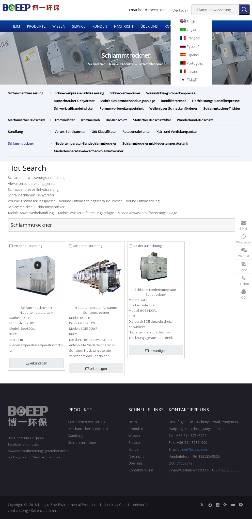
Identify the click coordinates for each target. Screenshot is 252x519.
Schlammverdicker (49, 207)
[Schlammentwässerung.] (215, 9)
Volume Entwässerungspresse (32, 201)
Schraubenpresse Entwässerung (33, 189)
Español (189, 55)
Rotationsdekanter (137, 131)
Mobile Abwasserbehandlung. (31, 212)
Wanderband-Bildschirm (195, 120)
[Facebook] (210, 505)
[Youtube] (233, 505)
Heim (132, 421)
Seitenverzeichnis (44, 510)
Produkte (135, 428)
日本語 (188, 80)
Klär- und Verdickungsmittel (177, 131)
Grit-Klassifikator (104, 131)
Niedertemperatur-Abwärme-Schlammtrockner (88, 151)
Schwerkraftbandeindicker (74, 108)
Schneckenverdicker (125, 93)
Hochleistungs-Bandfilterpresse (216, 101)
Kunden (134, 449)
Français (190, 38)
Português (191, 63)
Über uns (135, 463)
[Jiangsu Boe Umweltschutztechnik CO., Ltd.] (28, 416)
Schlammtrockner (21, 143)
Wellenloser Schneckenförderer (173, 108)
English (189, 22)
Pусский (190, 47)
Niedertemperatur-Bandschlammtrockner (85, 143)
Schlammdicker (20, 207)
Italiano (189, 72)
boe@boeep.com (152, 9)
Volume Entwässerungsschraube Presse (91, 201)
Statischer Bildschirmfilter (152, 120)
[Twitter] (203, 505)
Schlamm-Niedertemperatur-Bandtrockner (156, 292)
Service (134, 442)
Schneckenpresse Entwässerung (79, 93)
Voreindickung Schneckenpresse (170, 93)
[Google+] (225, 505)
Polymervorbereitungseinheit (121, 108)
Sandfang (15, 131)
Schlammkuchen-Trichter (221, 108)
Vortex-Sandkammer (70, 131)
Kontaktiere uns (141, 470)
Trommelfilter (65, 120)
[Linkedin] (218, 505)
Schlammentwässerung (25, 93)
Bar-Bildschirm (116, 120)
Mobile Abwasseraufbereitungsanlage (147, 212)
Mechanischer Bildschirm (26, 120)
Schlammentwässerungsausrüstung (36, 177)
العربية (188, 30)
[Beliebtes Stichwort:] (244, 9)
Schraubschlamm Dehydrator (31, 195)
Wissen (134, 435)
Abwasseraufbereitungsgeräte (32, 183)
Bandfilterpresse (173, 101)
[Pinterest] (241, 505)
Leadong (21, 510)
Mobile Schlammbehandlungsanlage (127, 101)
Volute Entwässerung (142, 201)
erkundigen (36, 363)
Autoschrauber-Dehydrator (74, 101)
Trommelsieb (90, 120)
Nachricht (136, 456)
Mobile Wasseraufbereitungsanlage (86, 212)
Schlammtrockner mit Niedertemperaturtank (155, 143)
